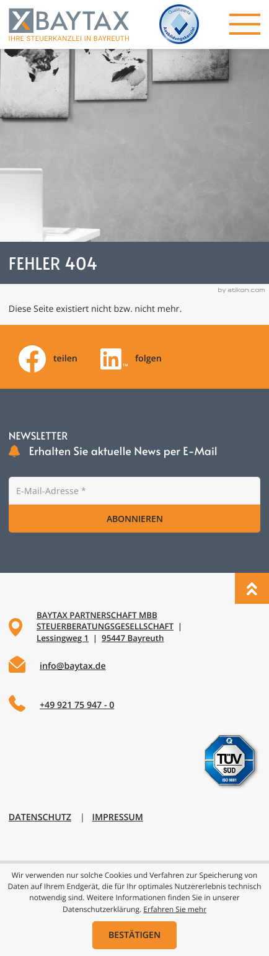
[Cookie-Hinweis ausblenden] (134, 935)
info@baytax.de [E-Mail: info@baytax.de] (73, 666)
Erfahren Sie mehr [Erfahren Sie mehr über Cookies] (174, 909)
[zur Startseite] (69, 25)
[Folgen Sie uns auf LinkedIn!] (131, 359)
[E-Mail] (134, 491)
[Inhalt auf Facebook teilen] (48, 359)
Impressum (117, 817)
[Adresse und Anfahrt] (134, 627)
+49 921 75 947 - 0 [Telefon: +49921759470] (77, 705)
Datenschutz (40, 817)
